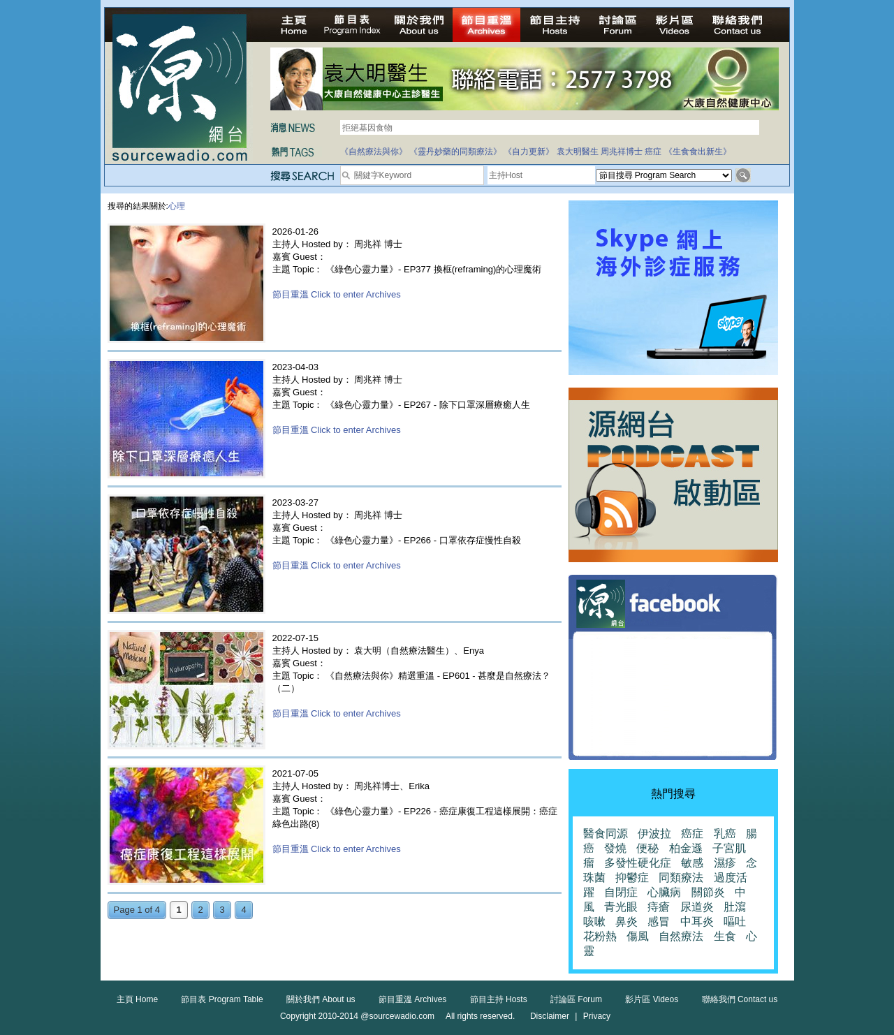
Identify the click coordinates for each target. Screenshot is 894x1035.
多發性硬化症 (637, 863)
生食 (725, 936)
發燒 (615, 848)
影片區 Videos (651, 999)
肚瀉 (735, 907)
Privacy (596, 1016)
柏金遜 (686, 848)
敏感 (692, 863)
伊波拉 (654, 833)
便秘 (647, 848)
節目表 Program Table (222, 999)
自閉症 (621, 892)
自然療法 (681, 936)
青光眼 (621, 907)
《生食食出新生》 (697, 151)
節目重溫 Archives (412, 999)
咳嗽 (594, 921)
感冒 (658, 921)
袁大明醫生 (578, 151)
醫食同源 (605, 833)
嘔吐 (735, 921)
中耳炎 (697, 921)
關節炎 (708, 892)
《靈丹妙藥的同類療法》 (455, 151)
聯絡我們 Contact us (740, 999)
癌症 (653, 151)
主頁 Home (137, 999)
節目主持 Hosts (498, 999)
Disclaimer (549, 1016)
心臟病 (664, 892)
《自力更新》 (529, 151)
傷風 (637, 936)
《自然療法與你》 (373, 151)
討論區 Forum (576, 999)
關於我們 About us (321, 999)
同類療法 (681, 877)
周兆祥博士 (622, 151)
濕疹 (725, 863)
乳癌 (725, 833)
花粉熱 (600, 936)
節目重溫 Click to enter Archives (336, 294)
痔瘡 (658, 907)
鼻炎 (626, 921)
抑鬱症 (632, 877)
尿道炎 (697, 907)
